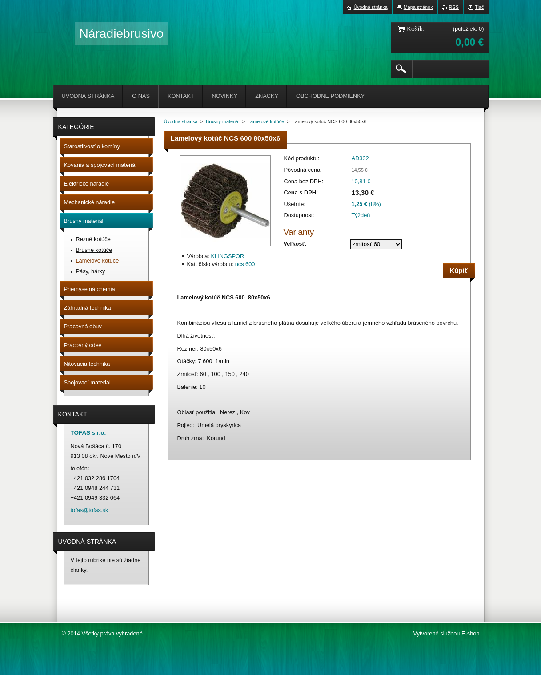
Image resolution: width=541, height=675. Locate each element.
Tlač (479, 7)
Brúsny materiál (223, 121)
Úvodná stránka (181, 121)
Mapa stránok (418, 7)
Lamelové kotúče (266, 121)
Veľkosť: (295, 243)
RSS (454, 7)
